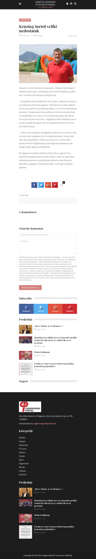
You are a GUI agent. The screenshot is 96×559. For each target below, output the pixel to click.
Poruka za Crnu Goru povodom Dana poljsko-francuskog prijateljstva (54, 365)
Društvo (22, 441)
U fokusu (22, 471)
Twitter (41, 308)
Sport (21, 460)
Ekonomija (25, 20)
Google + (55, 308)
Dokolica (23, 474)
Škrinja (22, 467)
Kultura (22, 452)
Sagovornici (24, 464)
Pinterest (70, 308)
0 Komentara (37, 36)
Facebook (26, 308)
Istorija (22, 456)
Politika (22, 438)
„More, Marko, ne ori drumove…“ (49, 326)
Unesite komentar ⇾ (30, 287)
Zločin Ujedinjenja (42, 352)
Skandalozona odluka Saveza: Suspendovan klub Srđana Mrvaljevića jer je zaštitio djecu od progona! (55, 340)
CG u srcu (22, 449)
